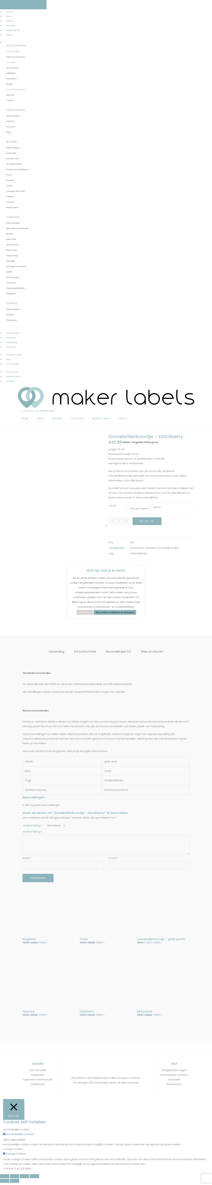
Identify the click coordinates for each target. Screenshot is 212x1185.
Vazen (9, 185)
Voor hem (11, 282)
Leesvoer (11, 25)
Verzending (56, 651)
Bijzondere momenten (17, 228)
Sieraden (11, 62)
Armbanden (12, 67)
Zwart (107, 771)
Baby (8, 132)
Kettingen (11, 73)
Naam (27, 858)
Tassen (9, 100)
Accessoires (137, 548)
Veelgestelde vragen (174, 1071)
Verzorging (12, 342)
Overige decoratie (15, 191)
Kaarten (10, 314)
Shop (8, 16)
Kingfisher (29, 939)
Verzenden (174, 1081)
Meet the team (13, 376)
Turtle (84, 939)
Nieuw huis (11, 250)
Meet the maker (14, 354)
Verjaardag (12, 255)
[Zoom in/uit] (34, 1178)
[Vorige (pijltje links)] (4, 1182)
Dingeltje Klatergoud (145, 442)
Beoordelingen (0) (118, 651)
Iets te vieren (12, 244)
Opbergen (11, 320)
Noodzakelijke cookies (20, 1136)
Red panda (144, 1012)
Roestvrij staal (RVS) (116, 790)
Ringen (9, 84)
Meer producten (152, 651)
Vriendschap (12, 277)
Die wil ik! (147, 521)
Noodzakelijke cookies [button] (16, 1131)
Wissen (157, 507)
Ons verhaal (12, 371)
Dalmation (87, 1012)
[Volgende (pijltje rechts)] (14, 1182)
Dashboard (38, 1085)
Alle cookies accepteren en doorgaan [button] (115, 612)
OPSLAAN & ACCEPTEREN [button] (17, 1170)
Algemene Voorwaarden (38, 1081)
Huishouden (12, 207)
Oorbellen (11, 78)
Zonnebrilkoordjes (15, 89)
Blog (8, 359)
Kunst (9, 174)
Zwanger (10, 261)
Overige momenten (16, 266)
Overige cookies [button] (12, 1150)
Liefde (9, 271)
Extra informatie (85, 651)
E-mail (113, 858)
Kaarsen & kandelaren (17, 169)
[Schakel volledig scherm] (24, 1178)
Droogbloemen (14, 164)
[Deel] (14, 1178)
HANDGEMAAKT (138, 553)
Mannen (10, 94)
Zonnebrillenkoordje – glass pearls (161, 939)
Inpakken (11, 293)
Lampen (10, 202)
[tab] (56, 651)
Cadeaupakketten (15, 288)
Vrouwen (10, 126)
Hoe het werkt (38, 1071)
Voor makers (12, 364)
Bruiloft (9, 233)
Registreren (38, 1076)
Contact (10, 381)
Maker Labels (13, 30)
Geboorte (11, 239)
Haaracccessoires (15, 56)
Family (9, 34)
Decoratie (11, 153)
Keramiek (11, 337)
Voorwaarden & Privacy (174, 1076)
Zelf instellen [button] (84, 612)
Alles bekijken (13, 51)
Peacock (28, 1012)
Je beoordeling (32, 825)
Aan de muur (12, 158)
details (113, 506)
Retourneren (174, 1085)
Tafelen (10, 196)
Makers (10, 20)
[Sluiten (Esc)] (4, 1178)
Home (9, 11)
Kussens (10, 180)
